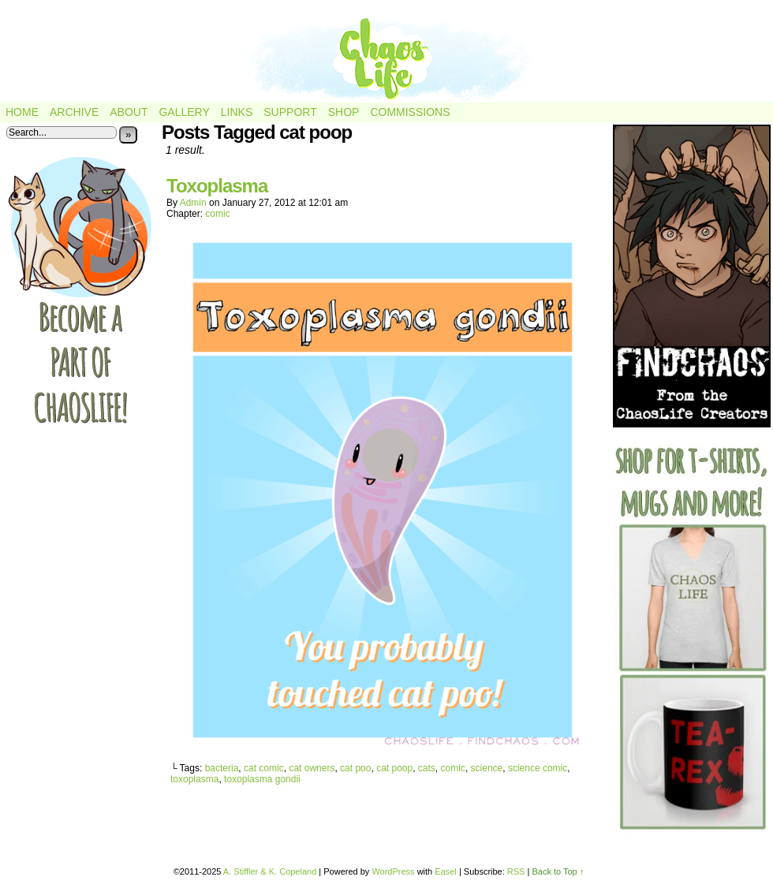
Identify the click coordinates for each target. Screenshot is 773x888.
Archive (74, 112)
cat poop (394, 768)
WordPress (393, 871)
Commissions (410, 112)
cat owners (311, 768)
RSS (516, 871)
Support (289, 112)
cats (426, 768)
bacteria (222, 768)
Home (22, 112)
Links (236, 112)
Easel (446, 871)
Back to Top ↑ (558, 871)
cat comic (264, 768)
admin (193, 202)
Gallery (184, 112)
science (487, 768)
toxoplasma (194, 779)
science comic (537, 768)
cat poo (355, 768)
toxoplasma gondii (262, 779)
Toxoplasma (216, 185)
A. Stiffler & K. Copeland (269, 871)
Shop (344, 112)
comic (217, 213)
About (129, 112)
